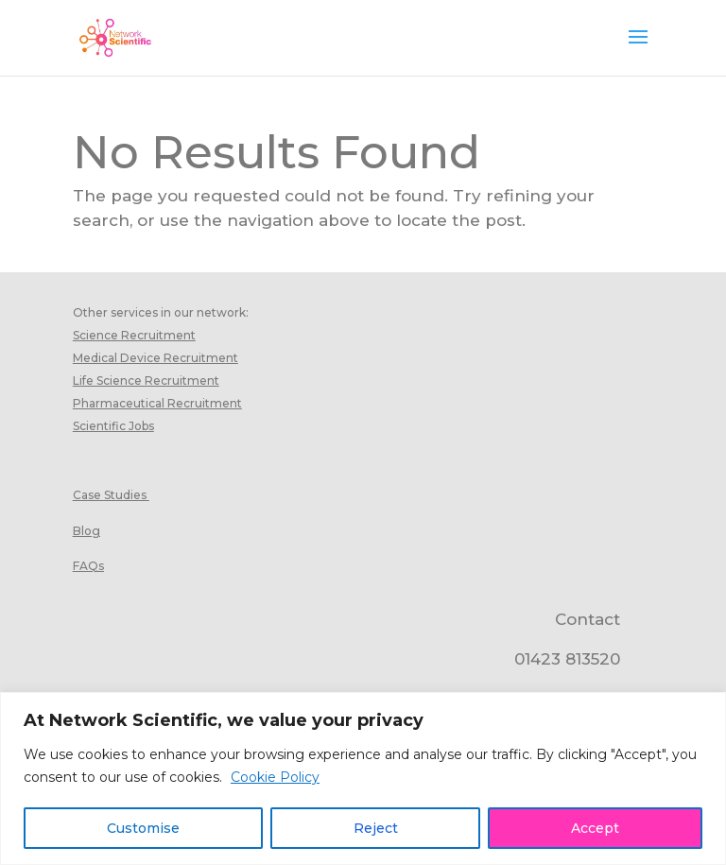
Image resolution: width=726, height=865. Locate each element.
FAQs (88, 566)
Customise (143, 828)
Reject (376, 828)
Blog (86, 531)
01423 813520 (567, 658)
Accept (595, 828)
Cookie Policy (275, 777)
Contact (587, 619)
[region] (363, 778)
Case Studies (110, 495)
